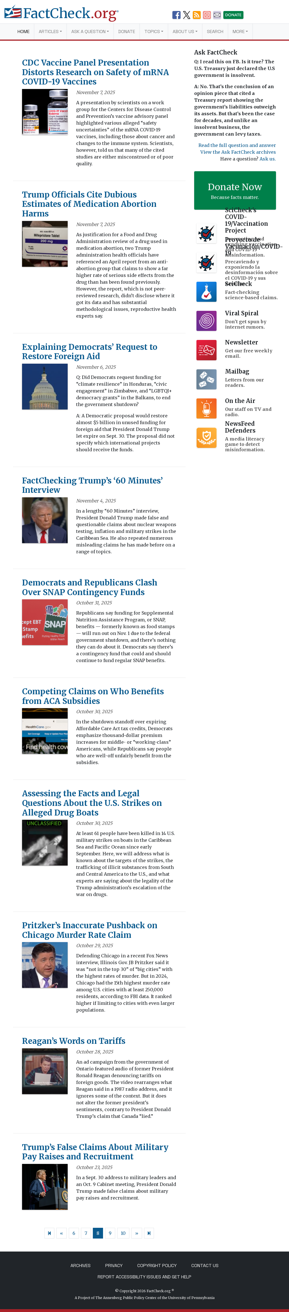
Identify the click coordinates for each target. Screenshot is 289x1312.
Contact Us (205, 1265)
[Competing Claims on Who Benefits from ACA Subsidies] (45, 733)
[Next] (149, 1233)
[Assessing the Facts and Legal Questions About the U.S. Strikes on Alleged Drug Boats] (45, 844)
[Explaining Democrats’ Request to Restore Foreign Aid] (45, 388)
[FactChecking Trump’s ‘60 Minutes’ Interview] (45, 522)
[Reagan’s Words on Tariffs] (45, 1073)
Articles (49, 31)
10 (123, 1233)
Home (23, 31)
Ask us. (268, 159)
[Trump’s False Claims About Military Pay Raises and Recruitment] (45, 1189)
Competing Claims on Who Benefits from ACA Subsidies (93, 696)
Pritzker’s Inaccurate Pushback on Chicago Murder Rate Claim (89, 930)
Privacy (114, 1265)
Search (215, 31)
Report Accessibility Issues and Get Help (144, 1277)
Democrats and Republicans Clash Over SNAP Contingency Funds (89, 587)
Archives (80, 1265)
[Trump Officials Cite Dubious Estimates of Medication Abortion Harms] (45, 245)
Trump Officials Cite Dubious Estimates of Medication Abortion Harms (89, 204)
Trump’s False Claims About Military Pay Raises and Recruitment (95, 1152)
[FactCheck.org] (66, 16)
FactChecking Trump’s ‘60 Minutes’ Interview (92, 485)
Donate (126, 31)
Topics (152, 31)
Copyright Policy (157, 1265)
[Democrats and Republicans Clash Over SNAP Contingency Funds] (45, 624)
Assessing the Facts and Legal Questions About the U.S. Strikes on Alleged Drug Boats (92, 802)
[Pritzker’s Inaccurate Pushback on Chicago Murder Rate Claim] (45, 967)
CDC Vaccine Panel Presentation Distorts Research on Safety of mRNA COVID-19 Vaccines (95, 72)
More (239, 31)
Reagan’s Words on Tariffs (73, 1041)
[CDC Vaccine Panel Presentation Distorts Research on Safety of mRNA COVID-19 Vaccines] (45, 113)
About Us (183, 31)
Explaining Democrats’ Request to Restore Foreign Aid (89, 352)
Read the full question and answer (237, 145)
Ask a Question (88, 31)
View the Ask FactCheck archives (238, 152)
